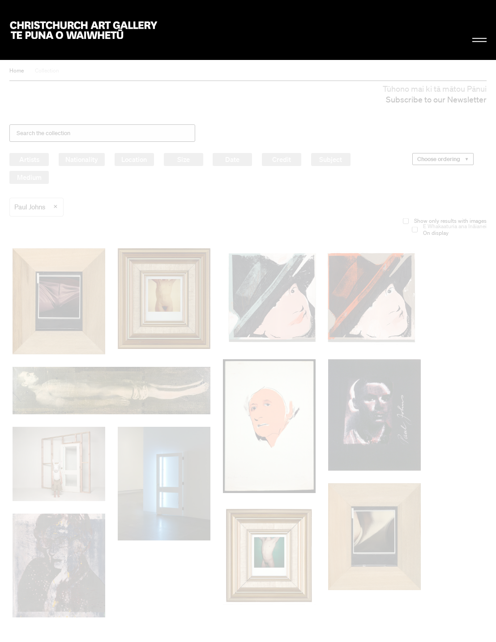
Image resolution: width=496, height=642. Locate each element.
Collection (47, 70)
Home (16, 70)
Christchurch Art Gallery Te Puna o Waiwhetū (83, 30)
